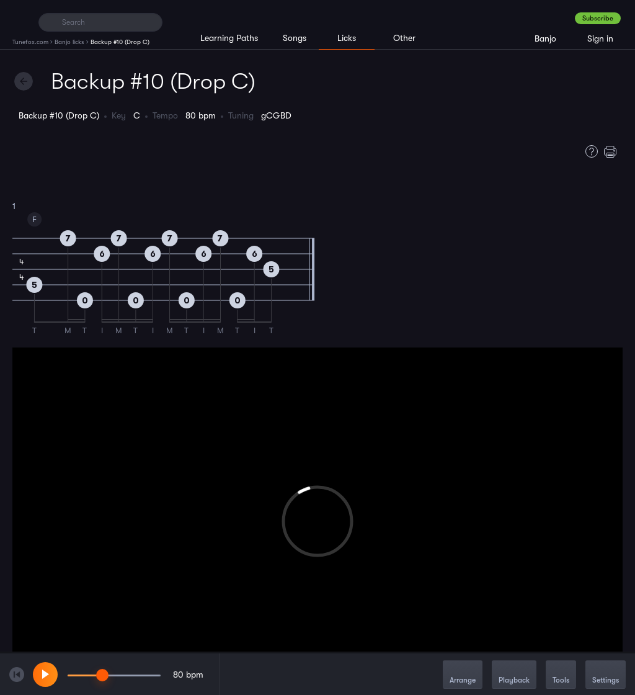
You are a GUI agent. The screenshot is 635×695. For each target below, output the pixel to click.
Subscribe (597, 18)
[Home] (20, 21)
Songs (294, 38)
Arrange (463, 675)
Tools (561, 675)
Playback (514, 675)
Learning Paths (229, 38)
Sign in (600, 38)
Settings (605, 675)
